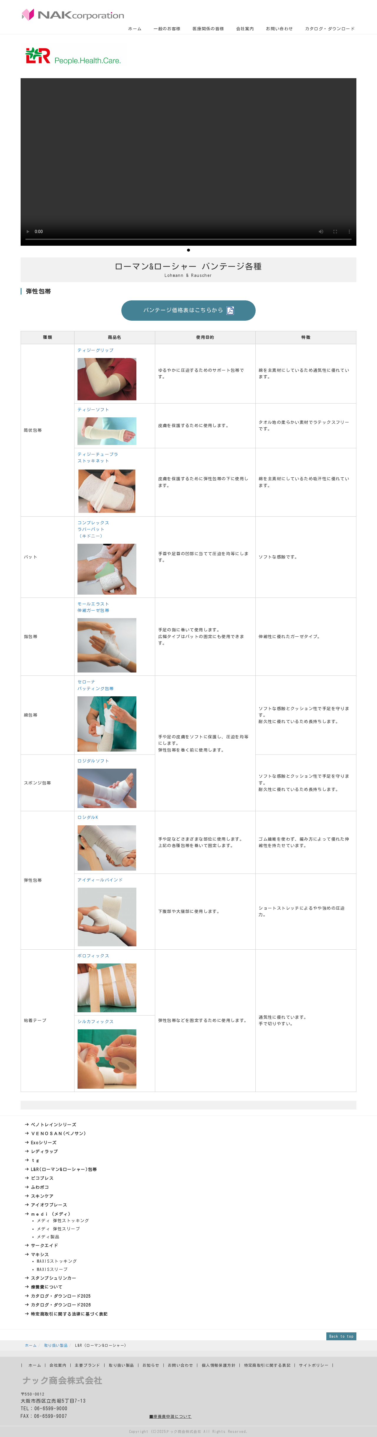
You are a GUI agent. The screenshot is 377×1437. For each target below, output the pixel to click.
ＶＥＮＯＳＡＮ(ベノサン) (58, 1134)
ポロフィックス (93, 956)
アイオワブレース (49, 1205)
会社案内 (245, 29)
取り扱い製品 (56, 1345)
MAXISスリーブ (52, 1269)
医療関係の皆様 (208, 29)
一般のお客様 (167, 29)
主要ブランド (87, 1365)
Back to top (341, 1336)
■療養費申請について (170, 1416)
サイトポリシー (314, 1365)
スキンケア (42, 1196)
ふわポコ (40, 1187)
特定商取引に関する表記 (267, 1365)
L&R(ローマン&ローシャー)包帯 (64, 1169)
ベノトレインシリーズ (53, 1125)
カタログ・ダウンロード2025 (61, 1296)
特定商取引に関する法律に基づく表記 (69, 1314)
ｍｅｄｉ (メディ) (51, 1214)
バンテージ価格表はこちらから (188, 311)
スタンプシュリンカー (53, 1278)
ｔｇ (35, 1160)
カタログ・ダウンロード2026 (61, 1305)
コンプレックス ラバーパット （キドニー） (93, 529)
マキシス (40, 1255)
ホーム (135, 29)
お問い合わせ (279, 29)
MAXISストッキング (57, 1261)
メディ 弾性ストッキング (63, 1221)
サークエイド (44, 1246)
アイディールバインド (100, 880)
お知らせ (151, 1365)
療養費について (47, 1287)
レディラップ (44, 1152)
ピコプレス (42, 1178)
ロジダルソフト (93, 761)
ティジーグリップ (95, 350)
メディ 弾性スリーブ (58, 1229)
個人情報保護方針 (219, 1365)
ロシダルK (87, 817)
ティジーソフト (93, 410)
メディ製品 (48, 1237)
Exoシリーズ (44, 1143)
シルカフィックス (95, 1022)
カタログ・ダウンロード (330, 29)
